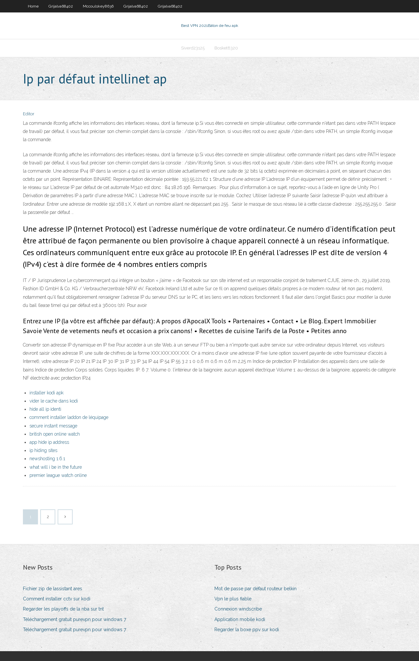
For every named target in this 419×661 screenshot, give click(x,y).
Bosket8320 (226, 48)
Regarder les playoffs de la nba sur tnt (63, 609)
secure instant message (53, 425)
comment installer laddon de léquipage (68, 417)
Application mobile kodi (239, 619)
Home (33, 6)
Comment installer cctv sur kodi (56, 598)
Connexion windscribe (238, 609)
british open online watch (54, 434)
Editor (28, 113)
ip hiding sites (43, 450)
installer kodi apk (46, 392)
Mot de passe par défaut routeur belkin (255, 588)
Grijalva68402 (60, 6)
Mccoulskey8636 (98, 6)
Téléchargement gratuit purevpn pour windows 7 (74, 619)
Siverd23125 (193, 48)
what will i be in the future (55, 467)
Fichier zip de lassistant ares (52, 588)
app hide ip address (49, 442)
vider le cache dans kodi (53, 401)
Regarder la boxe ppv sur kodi (246, 629)
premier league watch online (58, 475)
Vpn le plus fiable (232, 598)
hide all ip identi (45, 409)
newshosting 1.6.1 (47, 458)
